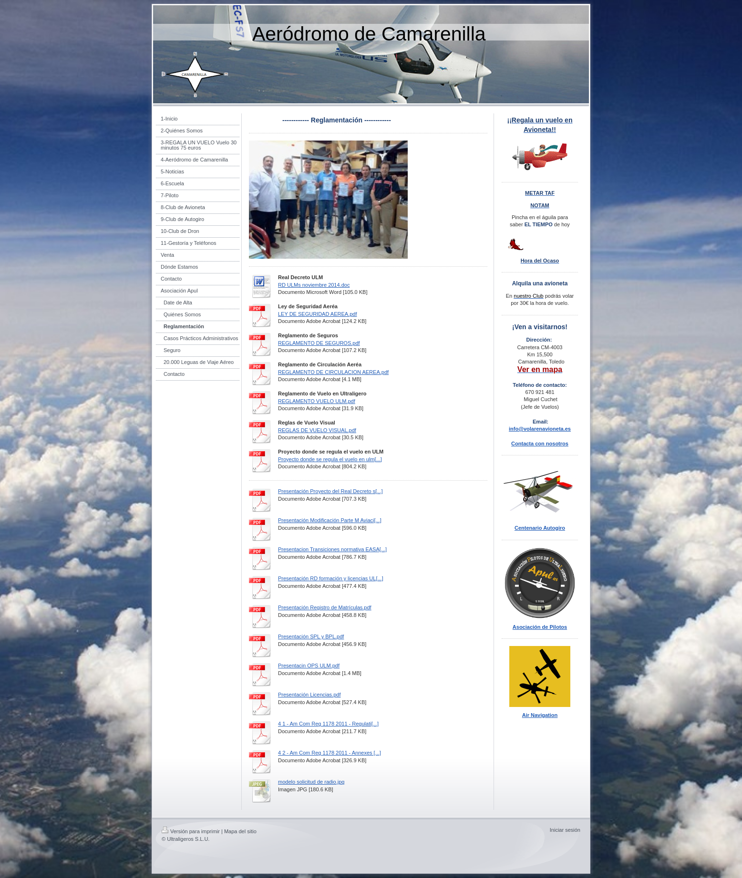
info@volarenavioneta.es (540, 429)
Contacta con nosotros (539, 443)
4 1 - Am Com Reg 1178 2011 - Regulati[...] (328, 724)
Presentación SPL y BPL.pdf (311, 636)
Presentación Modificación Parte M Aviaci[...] (329, 520)
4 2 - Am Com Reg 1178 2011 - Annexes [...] (329, 753)
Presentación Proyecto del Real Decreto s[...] (330, 491)
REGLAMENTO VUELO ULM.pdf (316, 401)
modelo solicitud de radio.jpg (311, 782)
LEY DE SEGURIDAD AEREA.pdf (317, 314)
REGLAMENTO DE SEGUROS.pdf (319, 343)
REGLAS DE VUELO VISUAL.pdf (317, 430)
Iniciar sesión (565, 830)
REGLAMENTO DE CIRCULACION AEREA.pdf (333, 372)
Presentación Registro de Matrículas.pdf (324, 607)
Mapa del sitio (240, 831)
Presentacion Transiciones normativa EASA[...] (332, 549)
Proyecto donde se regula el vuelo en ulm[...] (330, 459)
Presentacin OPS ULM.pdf (309, 665)
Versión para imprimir (191, 831)
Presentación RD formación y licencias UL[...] (330, 578)
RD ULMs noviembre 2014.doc (314, 285)
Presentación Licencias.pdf (309, 694)
